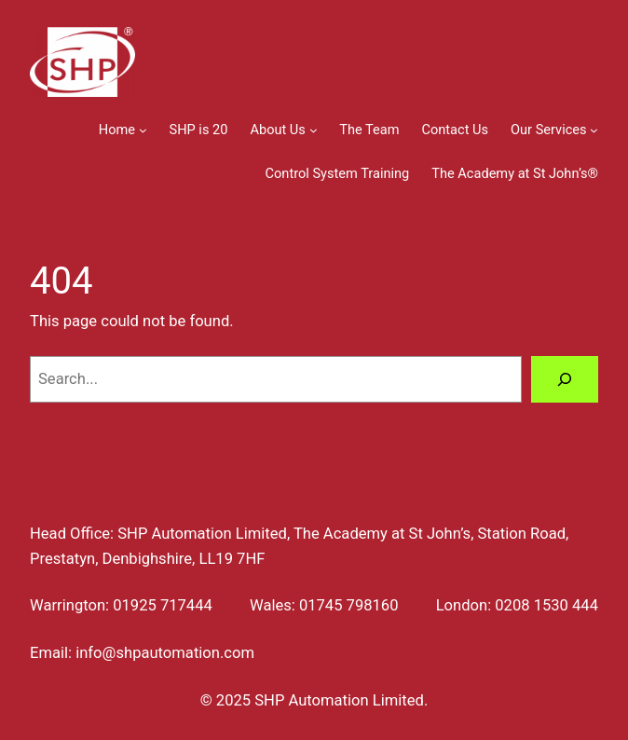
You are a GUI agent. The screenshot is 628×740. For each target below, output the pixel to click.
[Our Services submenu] (594, 130)
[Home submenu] (143, 130)
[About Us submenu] (313, 130)
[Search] (564, 379)
